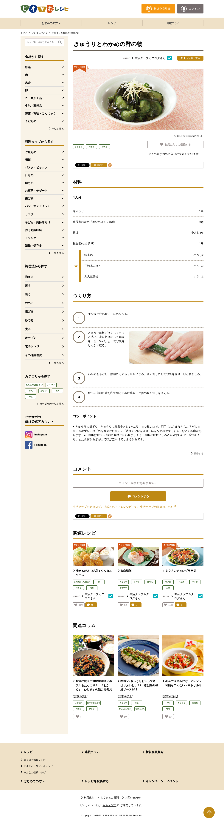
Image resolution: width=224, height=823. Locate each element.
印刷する (98, 165)
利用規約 (89, 797)
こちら (170, 506)
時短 (30, 397)
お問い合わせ (133, 797)
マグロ (168, 582)
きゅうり (123, 582)
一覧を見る (58, 128)
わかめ (181, 582)
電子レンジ (32, 346)
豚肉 (57, 391)
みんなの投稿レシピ (34, 385)
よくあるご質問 (109, 797)
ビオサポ (123, 588)
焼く (28, 294)
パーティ (51, 385)
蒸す (28, 285)
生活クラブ (111, 805)
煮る (28, 329)
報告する (198, 453)
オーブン (30, 337)
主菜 (168, 588)
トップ (24, 32)
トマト (136, 582)
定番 (92, 588)
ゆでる (29, 320)
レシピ (112, 23)
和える (29, 276)
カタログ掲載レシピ (35, 759)
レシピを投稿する (97, 781)
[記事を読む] (80, 696)
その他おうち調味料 (82, 582)
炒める (29, 303)
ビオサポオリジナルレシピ (38, 766)
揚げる (29, 311)
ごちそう (44, 391)
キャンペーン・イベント (162, 781)
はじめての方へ (51, 23)
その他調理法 (33, 355)
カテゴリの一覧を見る (52, 403)
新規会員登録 (155, 752)
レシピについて (39, 32)
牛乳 (30, 391)
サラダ (29, 214)
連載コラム (173, 23)
